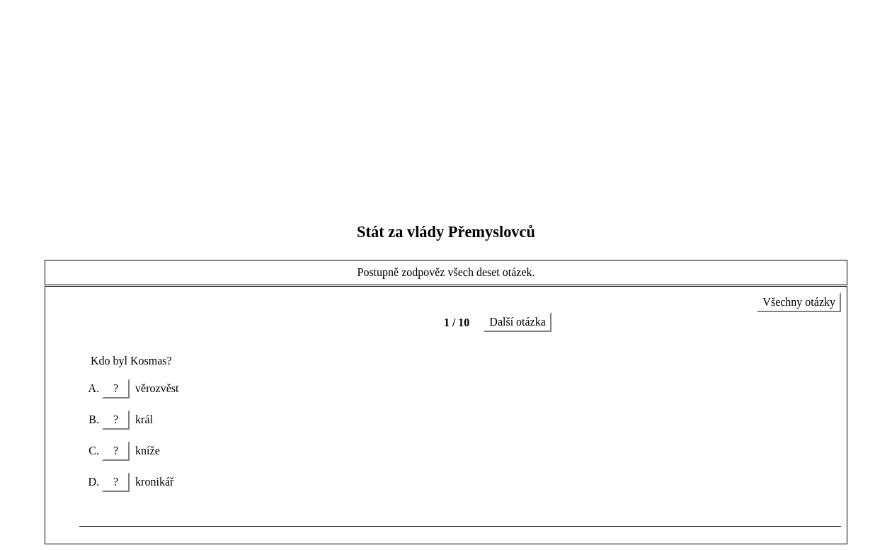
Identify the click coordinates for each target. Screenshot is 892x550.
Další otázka (517, 322)
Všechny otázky (798, 302)
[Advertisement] (446, 105)
